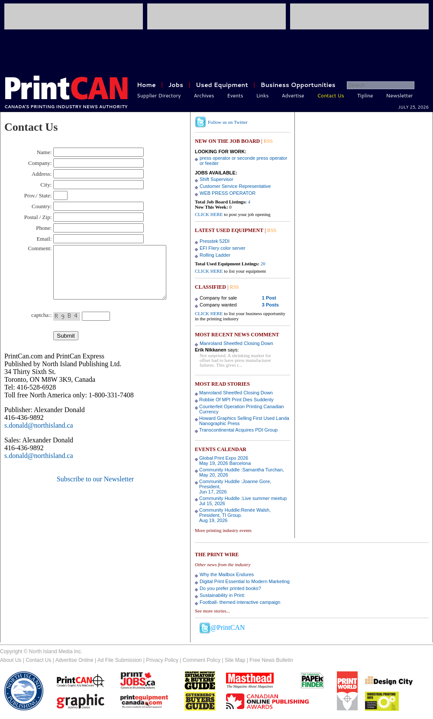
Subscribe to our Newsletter (95, 489)
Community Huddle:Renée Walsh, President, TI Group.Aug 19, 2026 (235, 515)
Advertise (293, 95)
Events (235, 95)
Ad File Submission (119, 660)
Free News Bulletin (271, 660)
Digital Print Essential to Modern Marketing (245, 581)
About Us (10, 660)
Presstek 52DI (214, 241)
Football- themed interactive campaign (240, 602)
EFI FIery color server (223, 248)
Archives (204, 95)
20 (263, 263)
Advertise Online (74, 660)
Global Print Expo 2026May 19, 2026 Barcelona (225, 460)
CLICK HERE (209, 214)
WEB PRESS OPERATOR (227, 193)
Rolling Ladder (215, 255)
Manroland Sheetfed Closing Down (236, 343)
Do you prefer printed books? (230, 588)
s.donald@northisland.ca (38, 435)
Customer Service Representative (235, 186)
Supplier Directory (159, 95)
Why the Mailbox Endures (227, 574)
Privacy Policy (162, 660)
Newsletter (399, 95)
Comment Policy (201, 660)
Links (262, 95)
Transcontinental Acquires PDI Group (238, 429)
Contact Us (330, 95)
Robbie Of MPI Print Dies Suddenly (236, 399)
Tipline (365, 95)
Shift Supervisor (216, 179)
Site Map (235, 660)
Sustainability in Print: (222, 595)
